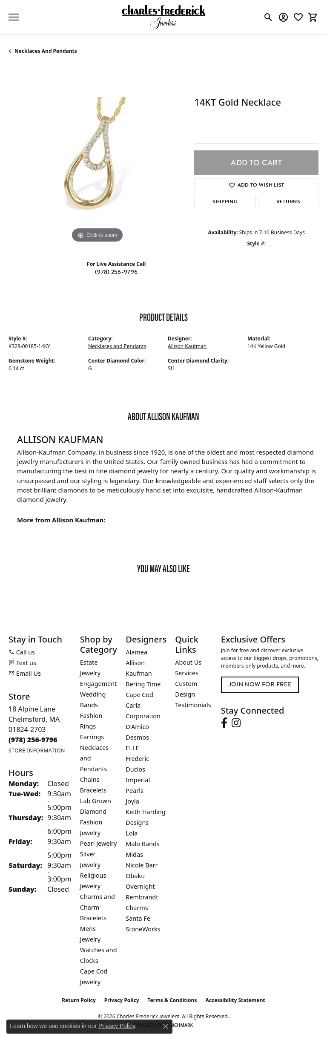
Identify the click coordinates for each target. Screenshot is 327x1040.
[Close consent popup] (165, 1026)
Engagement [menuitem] (98, 684)
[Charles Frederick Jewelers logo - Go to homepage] (163, 17)
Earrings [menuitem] (92, 737)
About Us (188, 662)
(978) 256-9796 (116, 272)
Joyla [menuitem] (132, 801)
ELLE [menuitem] (132, 748)
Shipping (225, 201)
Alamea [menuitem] (136, 652)
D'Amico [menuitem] (137, 727)
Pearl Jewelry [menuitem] (98, 843)
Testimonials (193, 705)
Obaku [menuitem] (135, 876)
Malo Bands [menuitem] (142, 844)
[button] (268, 17)
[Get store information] (37, 750)
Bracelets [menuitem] (93, 790)
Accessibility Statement (235, 1000)
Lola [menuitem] (132, 833)
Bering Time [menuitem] (143, 684)
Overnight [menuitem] (140, 886)
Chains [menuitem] (90, 779)
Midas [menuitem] (134, 854)
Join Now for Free (260, 684)
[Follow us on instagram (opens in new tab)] (236, 723)
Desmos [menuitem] (137, 737)
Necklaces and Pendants (45, 51)
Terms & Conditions (172, 1000)
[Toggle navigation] (13, 17)
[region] (97, 156)
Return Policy (79, 1000)
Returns (288, 201)
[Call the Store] (33, 739)
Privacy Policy (121, 1000)
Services (186, 673)
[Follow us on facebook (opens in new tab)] (224, 723)
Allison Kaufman (187, 346)
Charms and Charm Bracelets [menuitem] (97, 907)
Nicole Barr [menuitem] (142, 865)
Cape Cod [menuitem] (139, 695)
